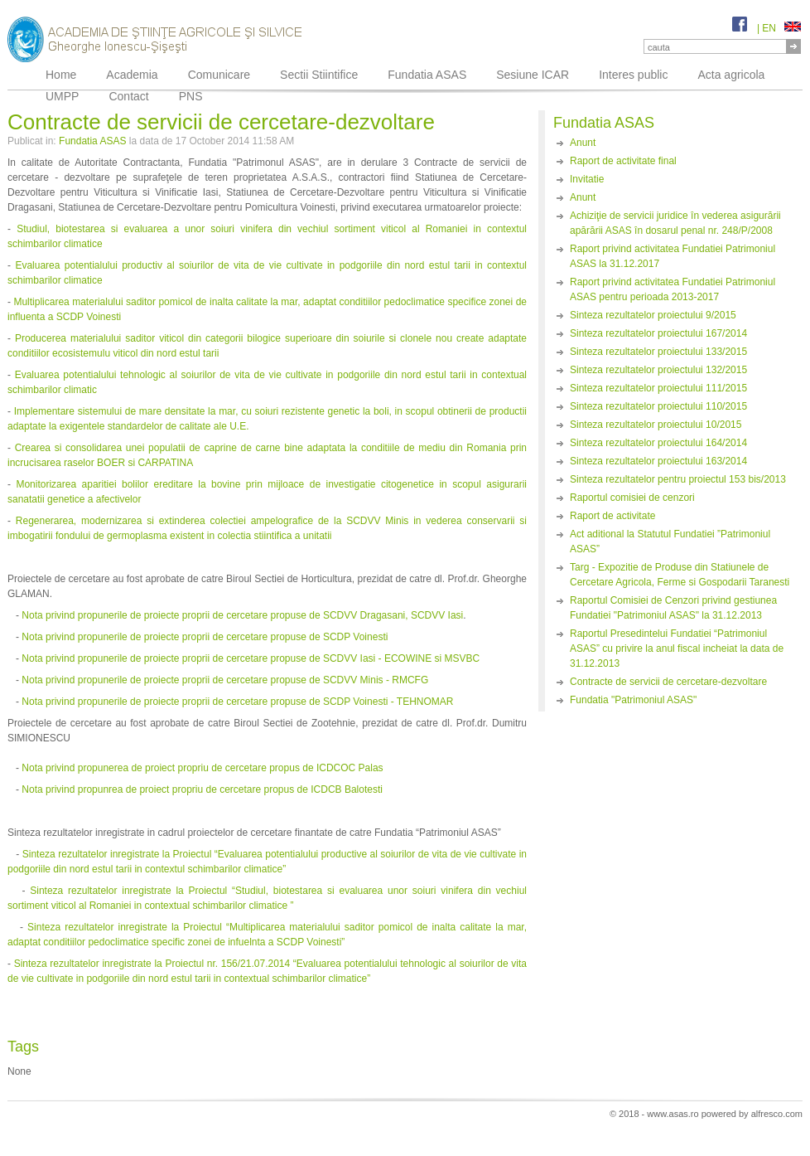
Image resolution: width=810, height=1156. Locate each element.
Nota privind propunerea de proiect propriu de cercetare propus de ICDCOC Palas (202, 768)
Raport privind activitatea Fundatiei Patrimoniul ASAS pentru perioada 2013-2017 (672, 289)
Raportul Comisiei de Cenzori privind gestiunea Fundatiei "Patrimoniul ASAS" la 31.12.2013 (673, 608)
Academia (131, 74)
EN (781, 28)
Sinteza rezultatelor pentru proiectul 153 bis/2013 (678, 479)
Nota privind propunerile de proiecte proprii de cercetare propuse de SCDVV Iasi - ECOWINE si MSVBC (251, 658)
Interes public (633, 74)
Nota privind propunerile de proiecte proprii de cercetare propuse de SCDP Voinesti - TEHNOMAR (237, 701)
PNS (191, 96)
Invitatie (587, 179)
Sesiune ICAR (532, 74)
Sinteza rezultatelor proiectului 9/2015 (653, 315)
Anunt (582, 142)
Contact (128, 96)
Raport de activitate (612, 516)
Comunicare (219, 74)
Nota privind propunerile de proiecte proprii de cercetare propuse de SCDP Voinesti (205, 637)
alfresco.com (777, 1114)
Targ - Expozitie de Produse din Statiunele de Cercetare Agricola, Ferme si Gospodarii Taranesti (679, 574)
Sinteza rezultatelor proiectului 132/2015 (658, 370)
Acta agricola (730, 74)
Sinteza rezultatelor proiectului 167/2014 (658, 333)
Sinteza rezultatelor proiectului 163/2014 (658, 461)
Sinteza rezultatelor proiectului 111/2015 (658, 388)
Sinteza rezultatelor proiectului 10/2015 (655, 424)
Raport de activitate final (623, 161)
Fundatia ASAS (427, 74)
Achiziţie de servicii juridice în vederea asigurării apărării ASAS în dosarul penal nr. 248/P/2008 (675, 223)
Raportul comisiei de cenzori (632, 497)
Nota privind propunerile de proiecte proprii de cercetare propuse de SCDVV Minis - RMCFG (225, 680)
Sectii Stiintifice (319, 74)
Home (61, 74)
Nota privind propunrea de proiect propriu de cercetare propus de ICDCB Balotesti (202, 789)
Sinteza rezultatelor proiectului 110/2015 (658, 406)
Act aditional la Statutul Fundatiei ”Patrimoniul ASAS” (670, 541)
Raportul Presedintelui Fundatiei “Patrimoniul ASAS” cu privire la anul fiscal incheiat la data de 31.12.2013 (676, 648)
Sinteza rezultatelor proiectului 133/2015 (658, 351)
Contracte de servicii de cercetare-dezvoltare (668, 681)
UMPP (62, 96)
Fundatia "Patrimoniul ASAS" (633, 700)
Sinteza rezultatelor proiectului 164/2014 (658, 443)
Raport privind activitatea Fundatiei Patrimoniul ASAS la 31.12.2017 (672, 256)
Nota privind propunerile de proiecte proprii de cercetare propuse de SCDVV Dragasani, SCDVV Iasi (242, 615)
